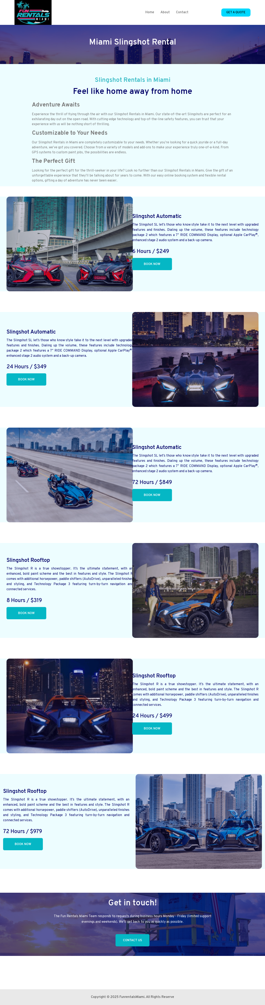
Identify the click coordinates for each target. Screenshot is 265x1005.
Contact (182, 12)
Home (149, 12)
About (165, 12)
